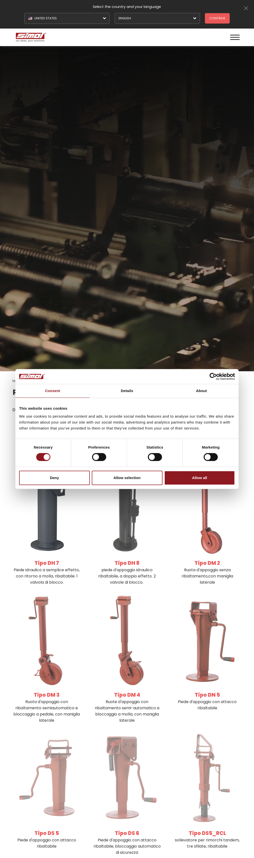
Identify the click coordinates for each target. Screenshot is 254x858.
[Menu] (235, 37)
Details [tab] (127, 391)
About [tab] (201, 391)
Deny (54, 478)
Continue (217, 18)
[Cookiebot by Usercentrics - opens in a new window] (213, 376)
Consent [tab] (52, 391)
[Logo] (70, 37)
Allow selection (126, 478)
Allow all (199, 478)
